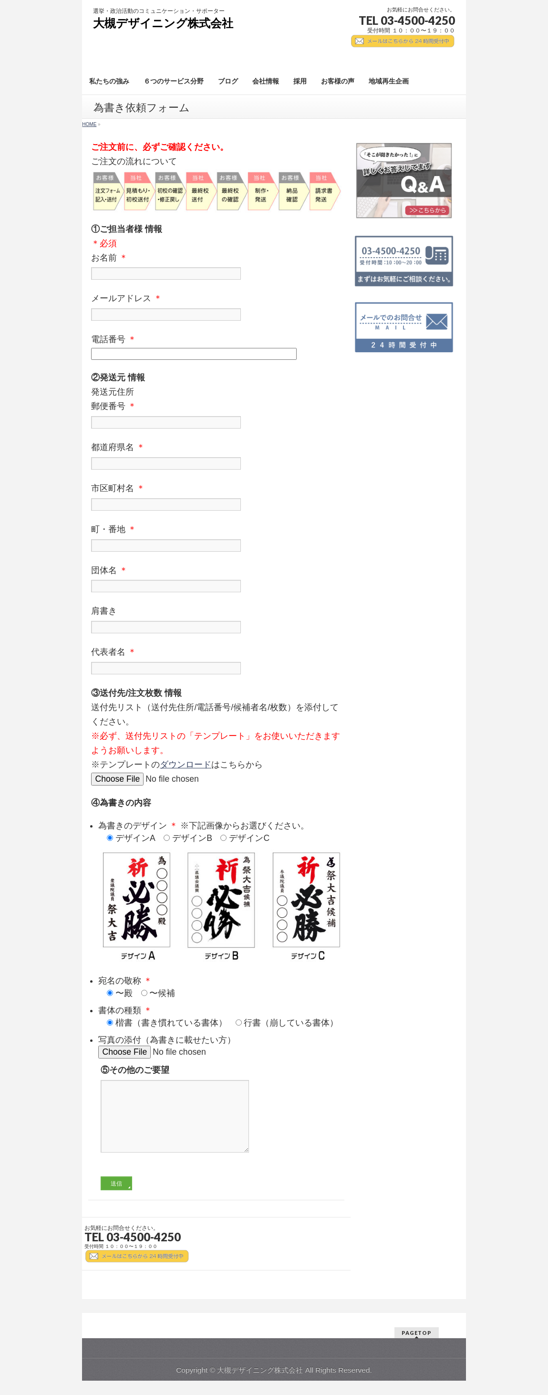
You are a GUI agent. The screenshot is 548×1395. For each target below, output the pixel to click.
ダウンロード (185, 764)
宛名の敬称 (221, 988)
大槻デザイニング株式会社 (163, 23)
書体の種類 (221, 1017)
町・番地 (216, 539)
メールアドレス (216, 308)
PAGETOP (417, 1333)
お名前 (216, 268)
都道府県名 (216, 457)
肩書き (216, 621)
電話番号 (216, 348)
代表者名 (216, 662)
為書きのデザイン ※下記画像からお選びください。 (221, 833)
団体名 (216, 580)
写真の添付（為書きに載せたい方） (221, 1047)
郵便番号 (216, 416)
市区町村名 (216, 498)
